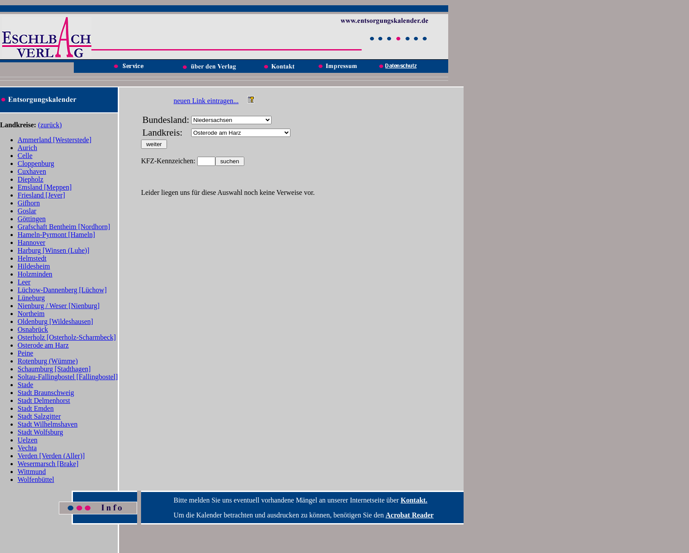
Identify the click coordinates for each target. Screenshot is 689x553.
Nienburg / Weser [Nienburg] (59, 305)
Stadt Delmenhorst (44, 400)
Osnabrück (33, 329)
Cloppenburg (36, 163)
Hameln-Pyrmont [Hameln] (56, 234)
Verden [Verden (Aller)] (51, 456)
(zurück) (50, 125)
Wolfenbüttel (36, 479)
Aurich (27, 147)
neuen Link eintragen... (206, 100)
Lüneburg (31, 298)
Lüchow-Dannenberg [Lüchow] (62, 290)
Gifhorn (29, 203)
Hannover (31, 242)
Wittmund (32, 471)
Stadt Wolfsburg (40, 432)
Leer (24, 282)
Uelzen (27, 440)
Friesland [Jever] (41, 195)
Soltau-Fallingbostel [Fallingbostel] (68, 377)
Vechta (27, 448)
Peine (25, 353)
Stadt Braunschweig (46, 392)
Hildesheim (34, 266)
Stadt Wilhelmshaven (47, 424)
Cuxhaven (32, 171)
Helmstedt (32, 258)
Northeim (31, 313)
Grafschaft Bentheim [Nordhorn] (64, 226)
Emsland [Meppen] (45, 187)
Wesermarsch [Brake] (48, 463)
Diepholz (31, 179)
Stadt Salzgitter (39, 416)
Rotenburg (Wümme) (48, 361)
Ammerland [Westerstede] (54, 140)
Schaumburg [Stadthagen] (54, 369)
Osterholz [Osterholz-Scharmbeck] (67, 337)
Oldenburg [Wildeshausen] (55, 321)
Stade (25, 384)
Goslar (27, 211)
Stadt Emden (36, 408)
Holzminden (35, 274)
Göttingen (32, 219)
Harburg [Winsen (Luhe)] (53, 250)
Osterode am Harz (43, 345)
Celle (25, 155)
